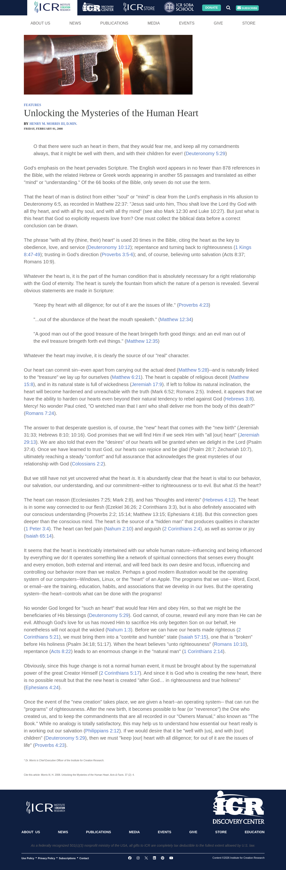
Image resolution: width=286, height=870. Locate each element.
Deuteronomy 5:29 (205, 153)
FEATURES (32, 105)
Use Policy (27, 858)
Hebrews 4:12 (219, 499)
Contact (84, 858)
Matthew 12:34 (176, 319)
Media (153, 23)
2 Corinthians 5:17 (120, 673)
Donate (211, 7)
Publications (114, 23)
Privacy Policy (46, 858)
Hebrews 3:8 (238, 398)
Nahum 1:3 (119, 629)
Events (186, 23)
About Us (40, 23)
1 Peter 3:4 (37, 528)
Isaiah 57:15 (193, 637)
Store (248, 23)
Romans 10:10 (229, 644)
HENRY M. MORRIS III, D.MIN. (53, 124)
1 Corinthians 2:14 (203, 651)
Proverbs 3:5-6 (117, 254)
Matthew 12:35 (142, 341)
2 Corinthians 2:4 (182, 528)
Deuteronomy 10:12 (109, 247)
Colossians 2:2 (87, 463)
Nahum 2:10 (119, 528)
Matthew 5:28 (192, 370)
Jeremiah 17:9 (147, 384)
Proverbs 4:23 (194, 305)
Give (218, 23)
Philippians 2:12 (102, 730)
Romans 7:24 (40, 413)
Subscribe (247, 8)
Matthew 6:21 (126, 377)
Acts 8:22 (61, 651)
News (75, 23)
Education (255, 832)
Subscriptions (67, 858)
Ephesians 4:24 (42, 687)
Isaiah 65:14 (39, 536)
